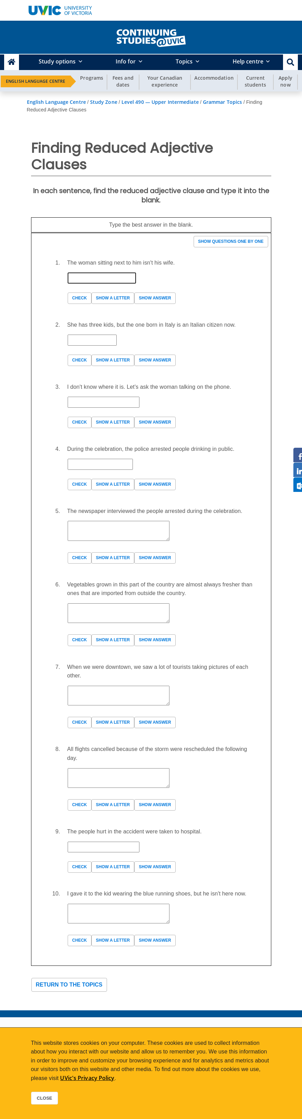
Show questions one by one (231, 241)
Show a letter (113, 298)
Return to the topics (69, 985)
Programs (91, 78)
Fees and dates (123, 81)
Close (44, 1098)
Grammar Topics (222, 102)
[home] (151, 36)
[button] (290, 62)
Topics (184, 61)
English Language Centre (35, 81)
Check (79, 298)
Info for (126, 61)
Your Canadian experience (164, 81)
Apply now (285, 81)
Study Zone (103, 102)
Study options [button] (57, 61)
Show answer (155, 298)
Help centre (248, 61)
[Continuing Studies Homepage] (11, 62)
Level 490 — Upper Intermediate (160, 102)
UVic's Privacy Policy (87, 1078)
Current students (255, 81)
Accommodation (213, 78)
